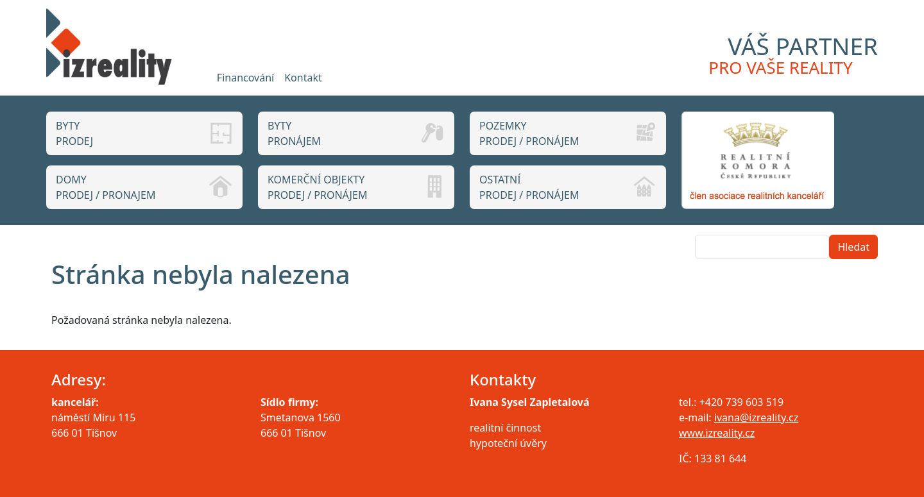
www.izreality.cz (717, 433)
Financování (245, 78)
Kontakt (303, 78)
